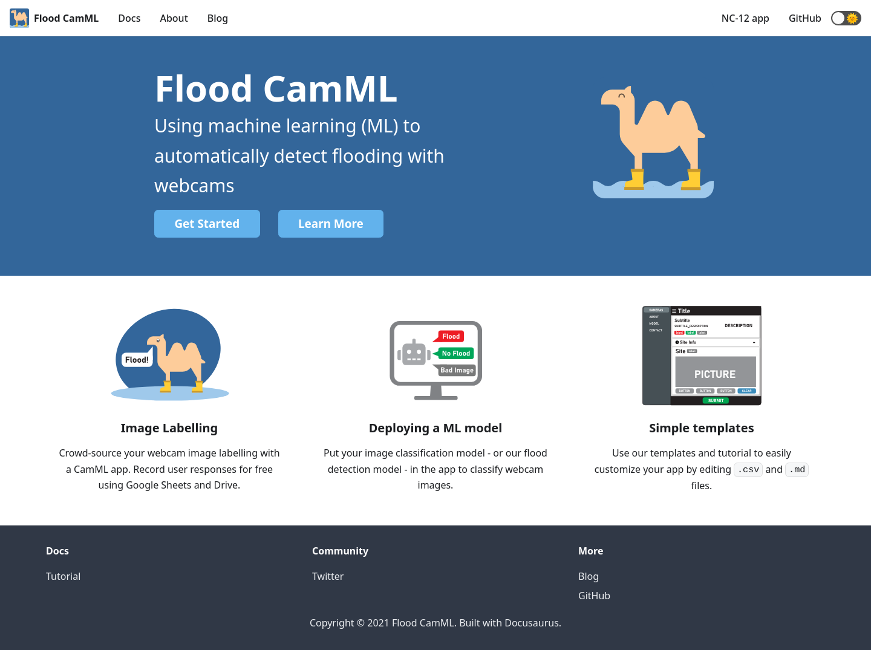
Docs (129, 18)
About (174, 18)
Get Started (207, 224)
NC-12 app (745, 18)
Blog (217, 18)
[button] (846, 18)
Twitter (328, 576)
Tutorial (63, 576)
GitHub (805, 18)
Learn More (331, 224)
